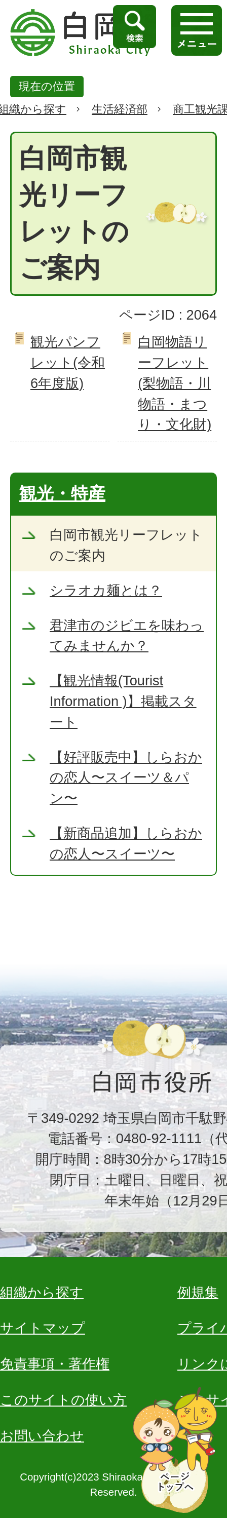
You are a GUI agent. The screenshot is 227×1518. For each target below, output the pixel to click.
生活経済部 (119, 109)
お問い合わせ (42, 1436)
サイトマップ (42, 1328)
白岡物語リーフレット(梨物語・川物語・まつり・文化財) (174, 383)
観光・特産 (62, 493)
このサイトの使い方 (63, 1400)
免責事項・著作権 (54, 1364)
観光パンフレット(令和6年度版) (67, 362)
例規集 (197, 1292)
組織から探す (42, 1292)
